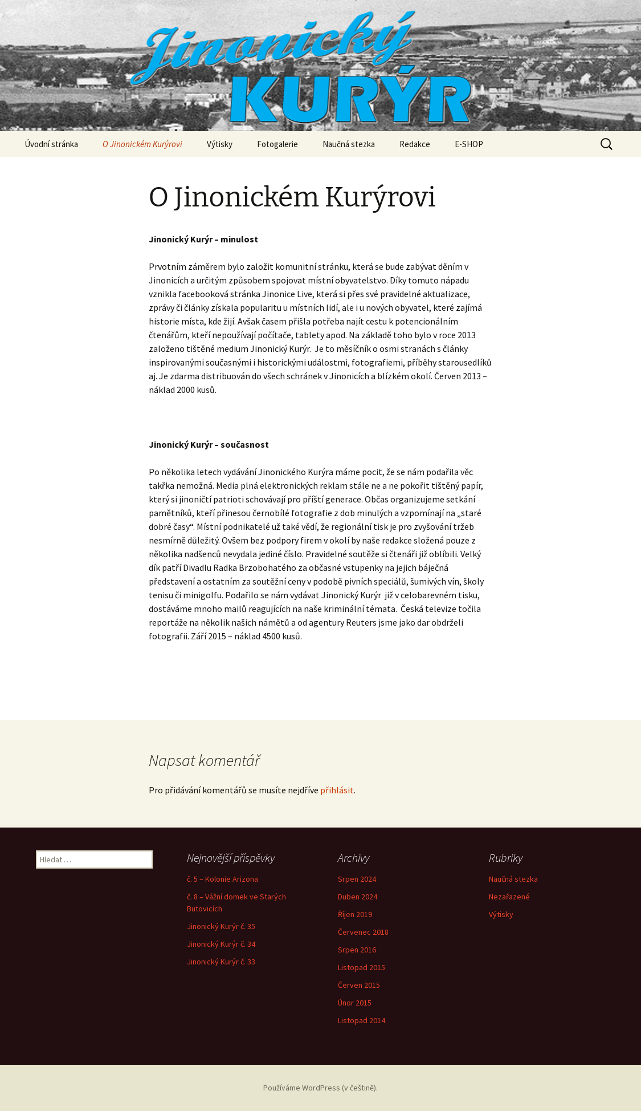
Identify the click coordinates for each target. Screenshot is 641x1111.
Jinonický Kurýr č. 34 (221, 944)
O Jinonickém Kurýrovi (142, 144)
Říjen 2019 (355, 914)
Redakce (414, 144)
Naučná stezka (348, 144)
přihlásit (337, 790)
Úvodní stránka (51, 144)
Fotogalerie (277, 144)
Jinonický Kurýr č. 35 (221, 926)
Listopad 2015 (361, 967)
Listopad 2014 (361, 1020)
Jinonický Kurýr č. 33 (221, 961)
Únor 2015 (354, 1003)
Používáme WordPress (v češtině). (320, 1087)
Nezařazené (509, 896)
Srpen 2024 (357, 879)
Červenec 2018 (363, 932)
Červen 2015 (359, 985)
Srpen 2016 (357, 949)
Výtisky (219, 144)
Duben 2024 (357, 896)
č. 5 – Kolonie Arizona (222, 879)
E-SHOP (469, 144)
